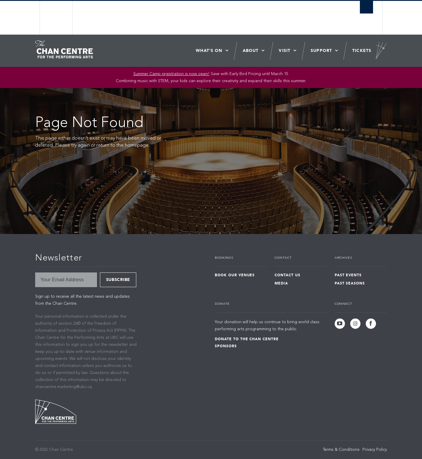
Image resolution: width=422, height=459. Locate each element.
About (251, 50)
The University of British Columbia (56, 18)
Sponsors (226, 346)
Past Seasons (350, 283)
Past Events (348, 275)
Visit (284, 50)
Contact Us (287, 275)
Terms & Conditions (341, 450)
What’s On (209, 50)
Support (321, 50)
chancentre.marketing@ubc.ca (63, 387)
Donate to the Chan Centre (247, 339)
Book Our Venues (235, 275)
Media (281, 283)
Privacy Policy (375, 450)
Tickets (361, 50)
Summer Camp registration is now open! (171, 74)
